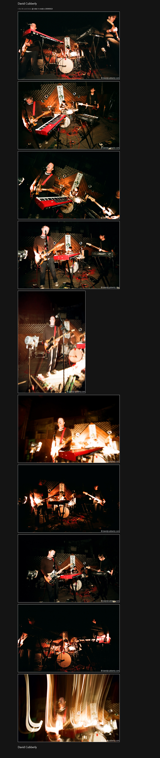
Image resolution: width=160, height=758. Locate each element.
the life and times (25, 9)
